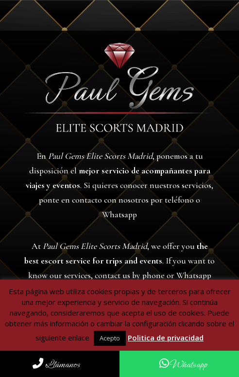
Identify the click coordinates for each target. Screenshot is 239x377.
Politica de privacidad (166, 337)
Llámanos (56, 365)
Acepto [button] (110, 338)
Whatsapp (183, 365)
